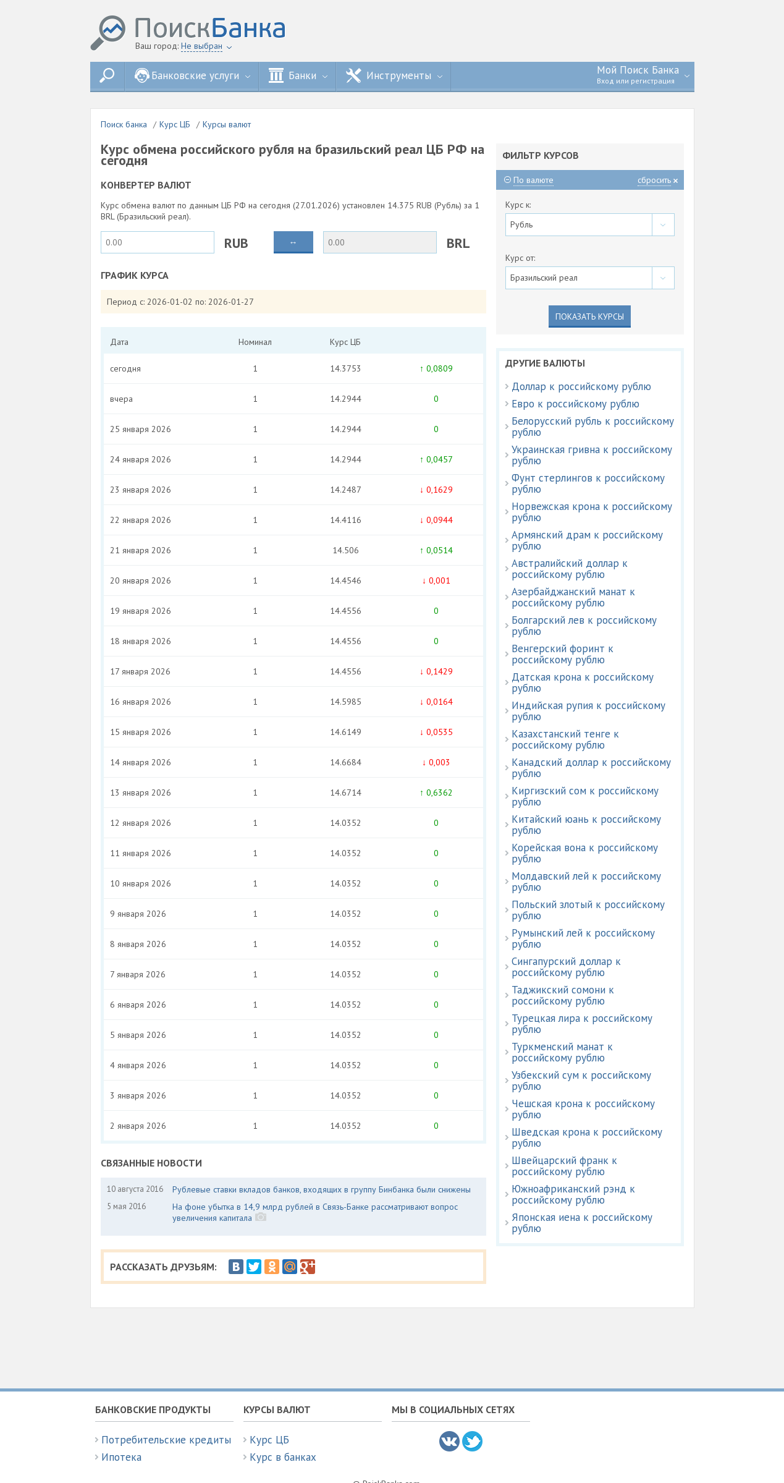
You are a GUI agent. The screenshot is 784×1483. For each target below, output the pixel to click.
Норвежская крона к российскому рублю (592, 511)
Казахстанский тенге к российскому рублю (565, 739)
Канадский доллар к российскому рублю (591, 767)
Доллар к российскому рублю (581, 386)
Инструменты (394, 75)
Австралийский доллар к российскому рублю (570, 568)
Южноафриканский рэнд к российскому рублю (573, 1194)
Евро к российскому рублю (575, 403)
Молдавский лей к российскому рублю (586, 881)
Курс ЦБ (174, 124)
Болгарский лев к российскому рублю (584, 625)
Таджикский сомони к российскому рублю (563, 995)
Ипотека (121, 1457)
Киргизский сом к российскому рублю (585, 796)
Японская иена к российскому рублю (582, 1222)
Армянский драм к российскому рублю (587, 540)
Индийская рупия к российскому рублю (588, 711)
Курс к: (518, 204)
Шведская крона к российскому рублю (587, 1137)
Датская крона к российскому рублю (583, 682)
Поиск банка (124, 124)
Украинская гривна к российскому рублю (592, 455)
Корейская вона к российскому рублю (585, 853)
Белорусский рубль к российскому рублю (593, 426)
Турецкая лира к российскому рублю (582, 1023)
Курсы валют (227, 124)
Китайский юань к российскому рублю (586, 824)
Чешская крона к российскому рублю (583, 1109)
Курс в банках (283, 1457)
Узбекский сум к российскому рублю (581, 1080)
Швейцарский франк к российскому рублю (564, 1166)
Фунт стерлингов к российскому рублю (588, 483)
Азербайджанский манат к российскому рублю (573, 597)
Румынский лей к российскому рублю (583, 938)
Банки (298, 75)
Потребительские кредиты (166, 1440)
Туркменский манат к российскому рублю (562, 1052)
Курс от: (520, 257)
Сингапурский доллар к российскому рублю (566, 966)
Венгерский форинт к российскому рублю (562, 654)
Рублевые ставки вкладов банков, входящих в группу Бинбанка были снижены (321, 1189)
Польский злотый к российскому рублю (588, 910)
